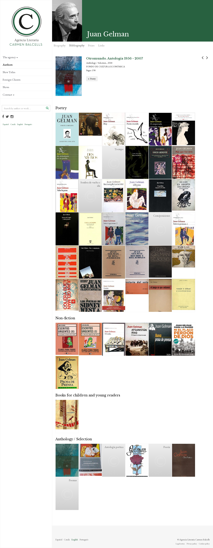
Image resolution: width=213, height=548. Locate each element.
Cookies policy (204, 543)
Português (28, 124)
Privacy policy (192, 543)
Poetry (93, 78)
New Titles (9, 72)
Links (101, 45)
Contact (8, 94)
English (20, 124)
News (6, 87)
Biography (60, 45)
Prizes (91, 45)
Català (12, 124)
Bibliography (76, 45)
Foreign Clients (11, 79)
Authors (7, 64)
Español (6, 124)
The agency (10, 57)
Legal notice (180, 543)
